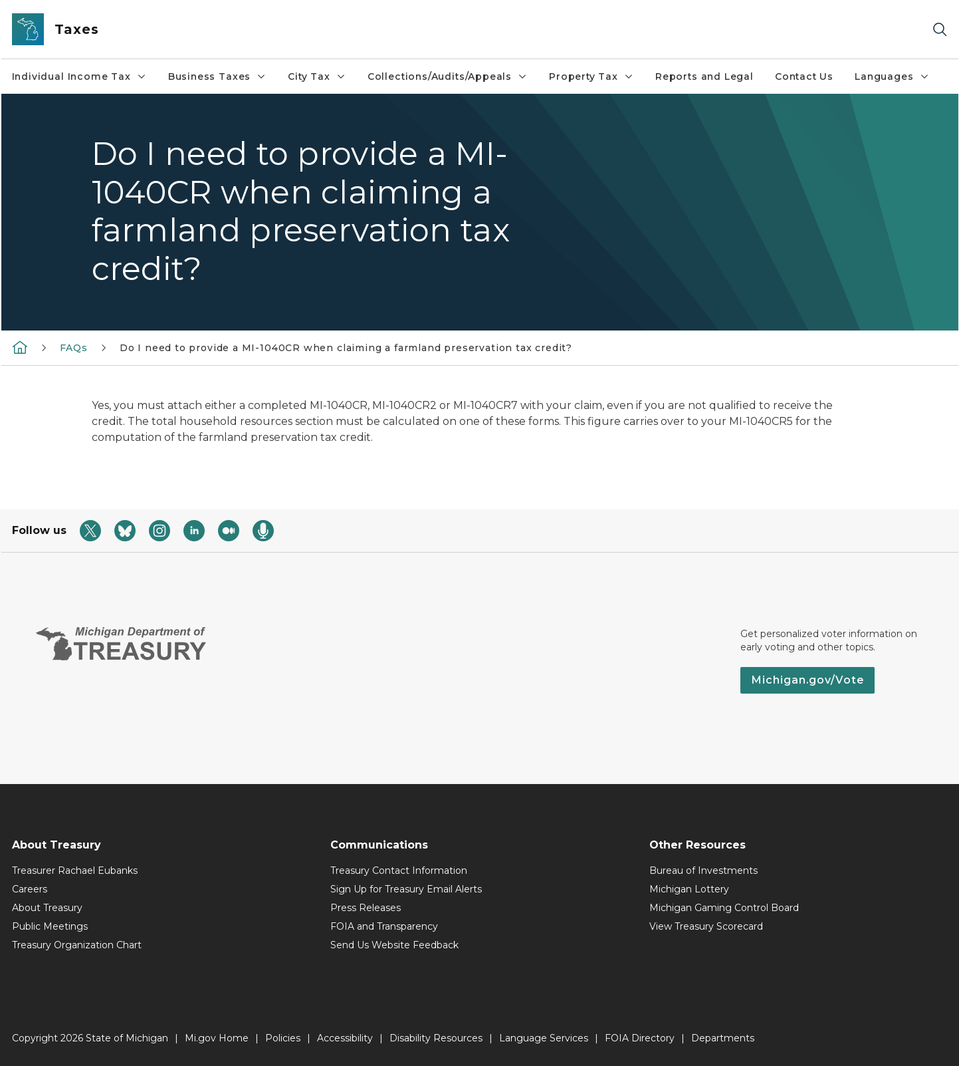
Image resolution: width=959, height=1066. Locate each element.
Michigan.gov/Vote (807, 680)
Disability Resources (435, 1038)
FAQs (74, 348)
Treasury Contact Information (398, 870)
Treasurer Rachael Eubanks (75, 870)
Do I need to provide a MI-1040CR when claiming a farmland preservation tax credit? (346, 348)
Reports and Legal (704, 76)
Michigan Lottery (689, 889)
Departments (722, 1038)
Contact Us (804, 76)
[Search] (940, 29)
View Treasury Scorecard (706, 926)
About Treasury (47, 908)
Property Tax (591, 76)
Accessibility (345, 1038)
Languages (892, 76)
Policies (282, 1038)
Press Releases (365, 908)
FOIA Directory (640, 1038)
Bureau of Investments (703, 870)
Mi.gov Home (217, 1038)
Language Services (543, 1038)
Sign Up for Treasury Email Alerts (406, 889)
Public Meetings (50, 926)
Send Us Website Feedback (394, 945)
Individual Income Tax (79, 76)
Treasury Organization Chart (77, 945)
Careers (29, 889)
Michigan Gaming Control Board (724, 908)
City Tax (317, 76)
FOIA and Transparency (384, 926)
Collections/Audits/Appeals (448, 76)
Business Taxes (217, 76)
